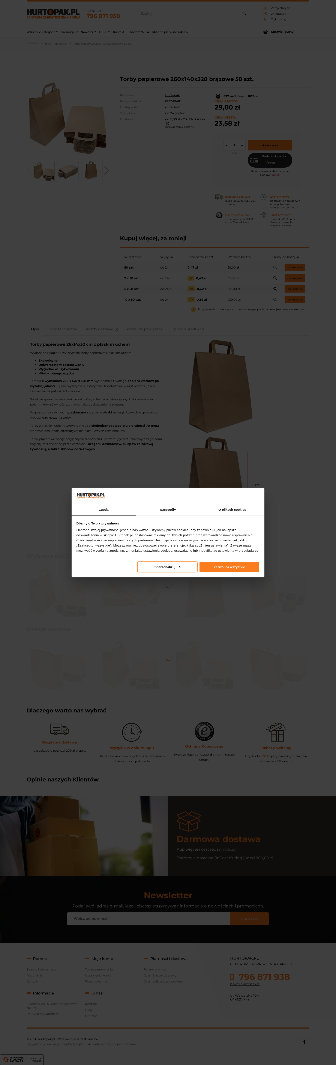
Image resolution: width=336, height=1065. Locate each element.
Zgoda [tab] (104, 509)
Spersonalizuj (167, 567)
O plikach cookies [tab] (232, 509)
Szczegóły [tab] (168, 509)
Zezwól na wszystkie (229, 567)
